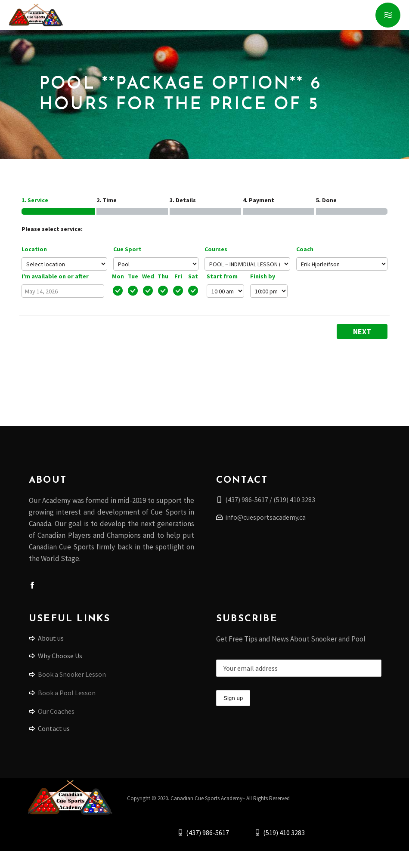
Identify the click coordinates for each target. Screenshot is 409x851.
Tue (133, 276)
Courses (215, 249)
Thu (163, 276)
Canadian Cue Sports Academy (206, 798)
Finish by (262, 276)
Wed (148, 276)
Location (34, 249)
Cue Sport (127, 249)
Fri (178, 276)
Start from (222, 276)
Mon (118, 276)
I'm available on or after (55, 276)
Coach (304, 249)
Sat (193, 276)
